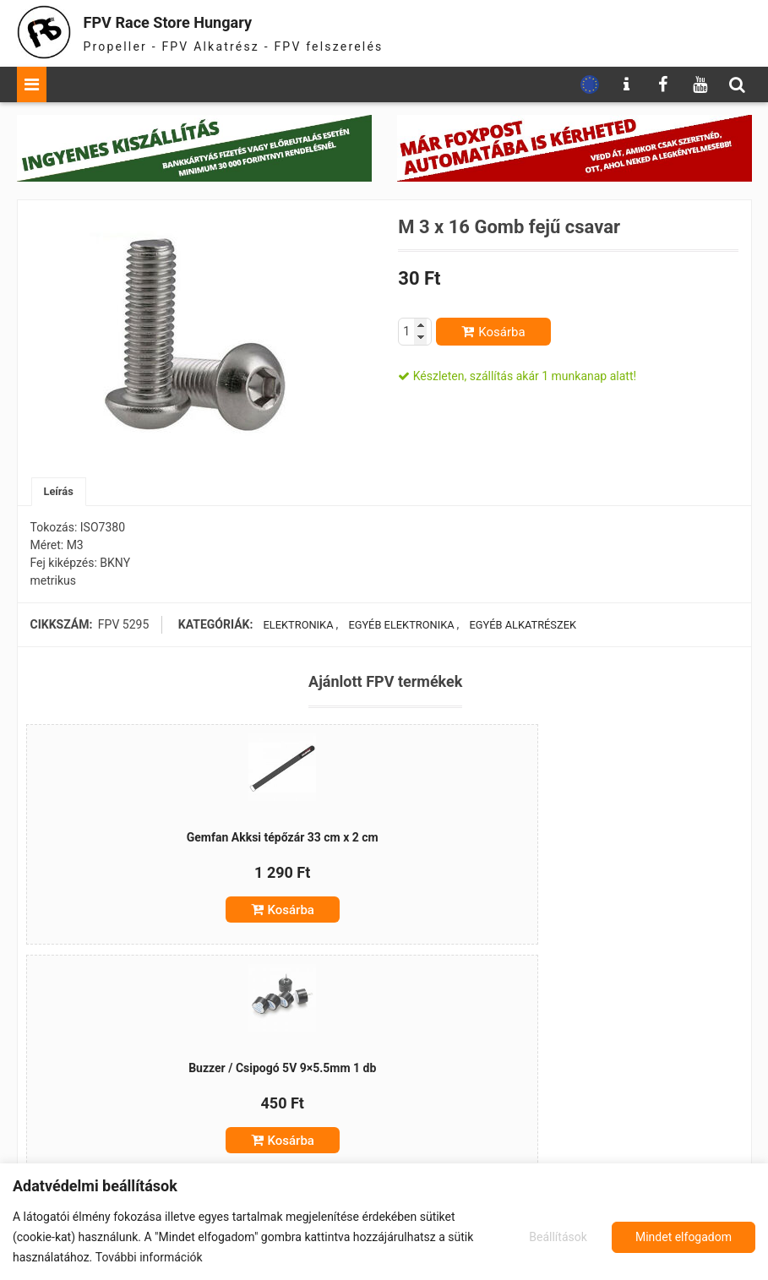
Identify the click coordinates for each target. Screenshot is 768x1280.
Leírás (60, 492)
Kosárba (501, 332)
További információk (149, 1257)
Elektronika (294, 627)
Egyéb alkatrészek (522, 627)
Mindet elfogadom (683, 1237)
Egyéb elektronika (398, 627)
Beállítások (555, 1237)
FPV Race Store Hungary (200, 20)
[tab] (60, 493)
